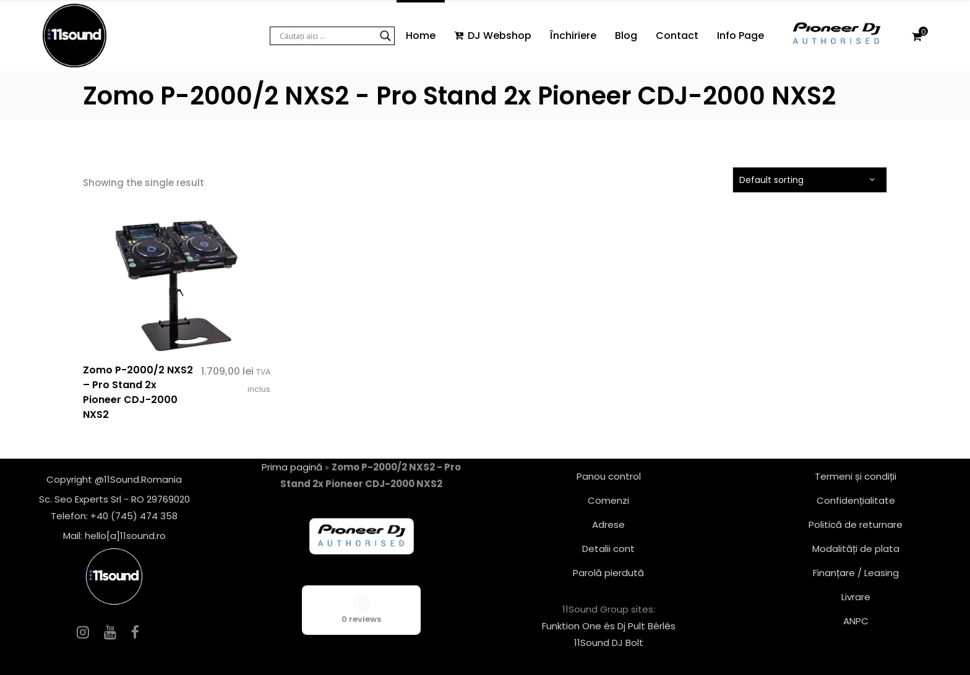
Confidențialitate (856, 500)
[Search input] (327, 36)
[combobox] (809, 180)
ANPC (856, 620)
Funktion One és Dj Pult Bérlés (609, 625)
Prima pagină (292, 467)
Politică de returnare (856, 524)
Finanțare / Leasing (856, 572)
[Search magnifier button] (385, 36)
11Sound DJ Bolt (608, 642)
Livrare (855, 596)
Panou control (609, 476)
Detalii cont (608, 548)
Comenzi (608, 500)
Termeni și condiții (855, 476)
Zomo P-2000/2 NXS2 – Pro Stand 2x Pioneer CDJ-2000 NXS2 (138, 392)
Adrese (608, 524)
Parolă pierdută (608, 572)
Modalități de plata (855, 548)
